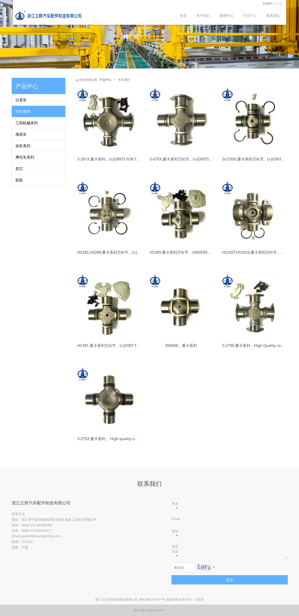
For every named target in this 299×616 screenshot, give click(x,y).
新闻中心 (227, 15)
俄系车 (21, 134)
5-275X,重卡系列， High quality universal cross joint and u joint (132, 438)
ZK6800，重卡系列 (181, 345)
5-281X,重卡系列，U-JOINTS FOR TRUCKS (112, 159)
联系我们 (273, 15)
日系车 (21, 100)
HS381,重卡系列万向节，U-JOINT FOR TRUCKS (117, 345)
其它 (19, 168)
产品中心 (250, 15)
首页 (183, 15)
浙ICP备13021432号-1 (149, 610)
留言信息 (175, 551)
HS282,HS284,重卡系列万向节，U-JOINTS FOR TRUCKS (124, 252)
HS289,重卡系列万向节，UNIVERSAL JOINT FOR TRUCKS (198, 252)
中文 (279, 3)
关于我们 (203, 15)
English (268, 3)
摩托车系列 (24, 157)
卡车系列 (22, 111)
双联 (19, 180)
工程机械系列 (26, 122)
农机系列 (22, 145)
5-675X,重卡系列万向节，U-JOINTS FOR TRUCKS (191, 159)
